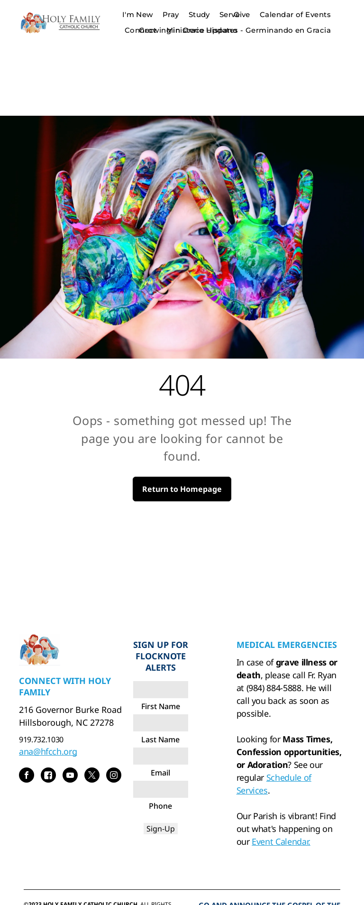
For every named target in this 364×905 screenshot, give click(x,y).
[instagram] (113, 776)
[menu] (343, 22)
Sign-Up (160, 828)
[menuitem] (242, 15)
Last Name (160, 739)
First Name (160, 706)
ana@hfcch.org (48, 751)
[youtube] (70, 776)
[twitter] (92, 776)
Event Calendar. (281, 841)
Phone (160, 806)
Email (160, 772)
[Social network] (48, 776)
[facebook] (26, 776)
